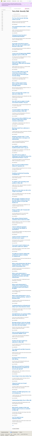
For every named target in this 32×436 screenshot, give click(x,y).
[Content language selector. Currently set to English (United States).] (5, 432)
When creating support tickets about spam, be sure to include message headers (19, 84)
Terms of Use (2, 435)
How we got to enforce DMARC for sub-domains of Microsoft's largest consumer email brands (21, 119)
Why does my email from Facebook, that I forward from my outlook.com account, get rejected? (20, 367)
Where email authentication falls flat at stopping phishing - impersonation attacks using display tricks (21, 265)
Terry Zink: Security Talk (17, 8)
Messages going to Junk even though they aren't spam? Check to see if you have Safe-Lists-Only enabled (21, 324)
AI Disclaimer (2, 434)
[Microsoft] (1, 1)
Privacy (18, 434)
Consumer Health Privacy (24, 434)
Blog (11, 434)
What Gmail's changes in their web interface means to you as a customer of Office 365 (21, 409)
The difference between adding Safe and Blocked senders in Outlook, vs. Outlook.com (20, 255)
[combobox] (5, 9)
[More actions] (30, 8)
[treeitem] (5, 11)
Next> (13, 425)
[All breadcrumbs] (13, 8)
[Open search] (28, 1)
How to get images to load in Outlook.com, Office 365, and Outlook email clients (21, 63)
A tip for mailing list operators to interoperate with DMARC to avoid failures (19, 228)
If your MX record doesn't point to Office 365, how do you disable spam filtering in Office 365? (21, 45)
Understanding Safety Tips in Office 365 (21, 400)
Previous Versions (7, 434)
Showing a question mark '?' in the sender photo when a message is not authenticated (21, 138)
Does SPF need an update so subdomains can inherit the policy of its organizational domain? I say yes (21, 156)
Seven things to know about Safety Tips (21, 376)
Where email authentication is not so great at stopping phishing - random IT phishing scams (21, 297)
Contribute (15, 434)
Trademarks (6, 435)
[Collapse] (10, 8)
